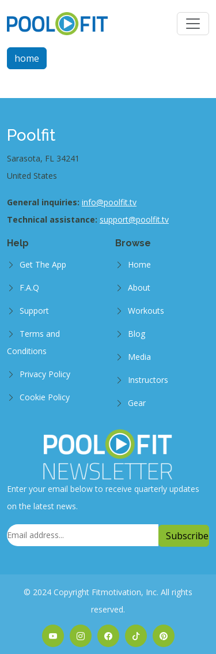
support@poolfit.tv (134, 219)
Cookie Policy (45, 397)
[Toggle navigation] (193, 23)
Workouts (146, 310)
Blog (136, 333)
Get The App (43, 264)
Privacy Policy (45, 374)
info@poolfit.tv (109, 202)
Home (139, 264)
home (26, 58)
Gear (137, 402)
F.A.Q (29, 287)
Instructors (148, 379)
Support (34, 310)
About (139, 287)
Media (139, 356)
